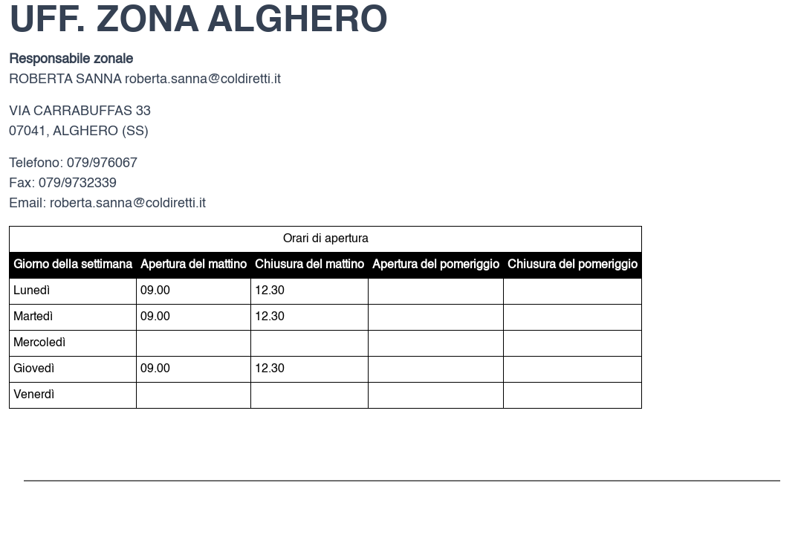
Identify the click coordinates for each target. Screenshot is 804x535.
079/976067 (102, 163)
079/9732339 (78, 183)
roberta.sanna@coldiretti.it (203, 79)
